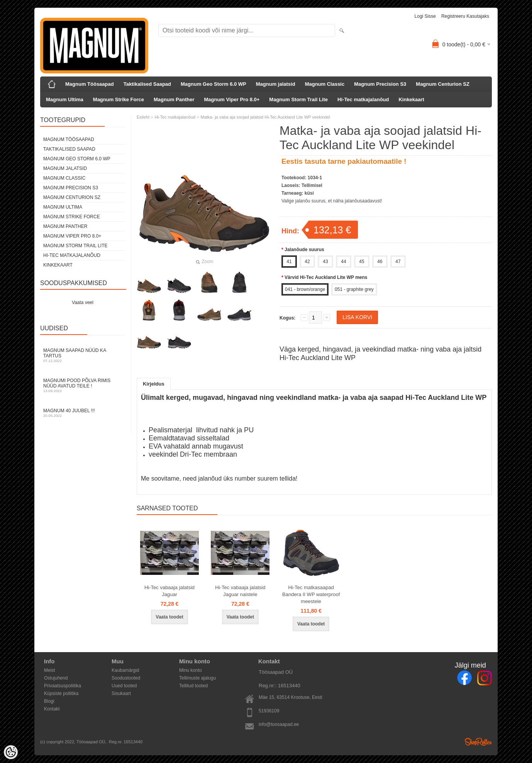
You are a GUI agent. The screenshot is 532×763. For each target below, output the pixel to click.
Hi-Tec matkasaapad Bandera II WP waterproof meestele (311, 594)
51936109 (269, 711)
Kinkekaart (411, 99)
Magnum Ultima (64, 99)
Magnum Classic (325, 84)
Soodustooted (126, 678)
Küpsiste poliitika (61, 693)
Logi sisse (425, 16)
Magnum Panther (174, 99)
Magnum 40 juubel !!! (82, 413)
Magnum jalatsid (275, 84)
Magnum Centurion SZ (442, 84)
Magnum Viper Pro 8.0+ (231, 99)
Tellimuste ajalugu (197, 678)
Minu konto (190, 670)
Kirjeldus (153, 384)
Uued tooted (124, 685)
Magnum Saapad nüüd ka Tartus (82, 355)
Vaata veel (82, 302)
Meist (49, 670)
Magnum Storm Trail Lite (298, 99)
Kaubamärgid (125, 670)
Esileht (143, 117)
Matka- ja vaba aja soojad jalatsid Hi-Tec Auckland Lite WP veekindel (265, 117)
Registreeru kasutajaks (465, 16)
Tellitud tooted (193, 685)
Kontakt (52, 709)
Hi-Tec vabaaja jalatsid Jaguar (169, 591)
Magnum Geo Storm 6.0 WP (213, 84)
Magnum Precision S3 (380, 84)
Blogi (49, 701)
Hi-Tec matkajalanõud (363, 99)
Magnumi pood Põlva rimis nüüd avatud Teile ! (82, 385)
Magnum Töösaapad (89, 84)
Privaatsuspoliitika (62, 685)
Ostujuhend (56, 678)
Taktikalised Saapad (147, 84)
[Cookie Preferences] (11, 752)
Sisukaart (121, 693)
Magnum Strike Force (118, 99)
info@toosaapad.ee (279, 724)
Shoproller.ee (478, 742)
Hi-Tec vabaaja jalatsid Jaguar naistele (240, 591)
